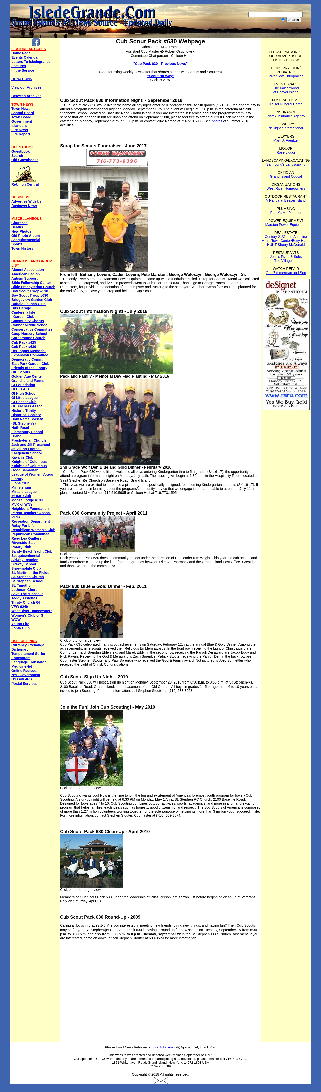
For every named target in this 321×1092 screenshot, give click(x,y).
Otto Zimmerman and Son (286, 273)
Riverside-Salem (25, 543)
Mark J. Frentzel (285, 140)
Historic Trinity (23, 410)
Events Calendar (25, 57)
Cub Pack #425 (23, 342)
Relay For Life (23, 526)
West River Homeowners (31, 611)
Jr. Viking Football (26, 449)
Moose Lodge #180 (27, 500)
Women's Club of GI (27, 615)
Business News (24, 206)
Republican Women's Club (33, 530)
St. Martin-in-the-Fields (30, 573)
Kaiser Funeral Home (285, 104)
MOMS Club (21, 496)
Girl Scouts (20, 372)
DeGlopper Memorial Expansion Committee (29, 353)
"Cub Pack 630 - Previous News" (160, 64)
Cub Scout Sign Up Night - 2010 (94, 676)
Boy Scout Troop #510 (29, 291)
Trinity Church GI (25, 602)
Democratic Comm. (27, 359)
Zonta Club (20, 628)
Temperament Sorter (28, 654)
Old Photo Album (25, 236)
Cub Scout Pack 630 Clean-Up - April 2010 (105, 831)
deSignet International (286, 128)
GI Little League (24, 398)
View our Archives (26, 87)
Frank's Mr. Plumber (286, 213)
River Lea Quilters (26, 538)
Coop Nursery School (29, 334)
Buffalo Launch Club (28, 304)
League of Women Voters (32, 474)
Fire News (19, 130)
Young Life (20, 624)
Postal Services (24, 683)
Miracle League (24, 492)
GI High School (23, 393)
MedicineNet (21, 666)
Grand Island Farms (27, 381)
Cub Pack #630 (23, 347)
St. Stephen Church (27, 577)
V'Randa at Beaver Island (286, 200)
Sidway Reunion (24, 560)
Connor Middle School (30, 325)
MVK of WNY (22, 504)
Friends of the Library (29, 368)
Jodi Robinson (162, 1047)
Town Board (21, 117)
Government (21, 121)
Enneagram (20, 658)
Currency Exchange (27, 645)
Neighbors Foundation (30, 509)
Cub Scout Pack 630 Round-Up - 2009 (100, 917)
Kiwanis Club (22, 457)
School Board (22, 113)
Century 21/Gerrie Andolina (286, 237)
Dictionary (19, 649)
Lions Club (20, 483)
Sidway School (23, 564)
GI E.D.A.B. (20, 389)
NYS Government (25, 675)
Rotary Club (21, 547)
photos (217, 121)
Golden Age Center (27, 376)
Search (17, 156)
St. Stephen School (27, 581)
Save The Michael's (27, 594)
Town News (20, 109)
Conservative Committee (31, 329)
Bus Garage (21, 308)
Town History (22, 248)
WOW (16, 620)
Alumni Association (27, 270)
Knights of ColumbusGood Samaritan (29, 468)
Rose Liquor (285, 152)
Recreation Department (30, 521)
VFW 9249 (19, 607)
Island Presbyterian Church (28, 438)
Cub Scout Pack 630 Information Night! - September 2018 (121, 100)
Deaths (17, 227)
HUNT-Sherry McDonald (286, 245)
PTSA (16, 517)
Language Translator (28, 662)
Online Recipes (24, 671)
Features (18, 66)
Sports (16, 244)
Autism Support (24, 278)
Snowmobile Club (26, 568)
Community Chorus (27, 321)
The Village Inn (285, 261)
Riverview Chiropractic (285, 76)
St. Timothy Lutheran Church (25, 587)
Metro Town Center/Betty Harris (285, 241)
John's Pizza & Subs (286, 257)
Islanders (19, 126)
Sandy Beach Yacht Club (31, 551)
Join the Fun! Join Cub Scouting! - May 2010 (107, 707)
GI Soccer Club (23, 402)
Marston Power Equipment (286, 225)
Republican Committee (30, 534)
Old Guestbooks (24, 160)
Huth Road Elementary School (27, 430)
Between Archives (26, 96)
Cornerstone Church (28, 338)
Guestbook (20, 151)
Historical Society (26, 415)
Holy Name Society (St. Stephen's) (27, 421)
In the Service (22, 70)
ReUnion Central (25, 182)
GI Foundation (23, 385)
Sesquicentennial (25, 240)
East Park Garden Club (30, 364)
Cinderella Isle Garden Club (23, 314)
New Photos (21, 231)
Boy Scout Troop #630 (29, 295)
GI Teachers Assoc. (27, 406)
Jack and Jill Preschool (30, 445)
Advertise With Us (26, 201)
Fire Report (20, 134)
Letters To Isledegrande (31, 62)
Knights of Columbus (29, 462)
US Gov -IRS (21, 679)
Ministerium (21, 487)
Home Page (20, 53)
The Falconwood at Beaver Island (286, 90)
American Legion (25, 274)
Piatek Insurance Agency (286, 116)
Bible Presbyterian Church (33, 287)
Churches (19, 223)
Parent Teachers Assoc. (31, 513)
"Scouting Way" (160, 76)
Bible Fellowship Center (31, 283)
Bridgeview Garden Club (31, 300)
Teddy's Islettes (24, 598)
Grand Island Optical (286, 176)
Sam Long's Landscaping (286, 164)
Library (17, 479)
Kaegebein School (26, 453)
